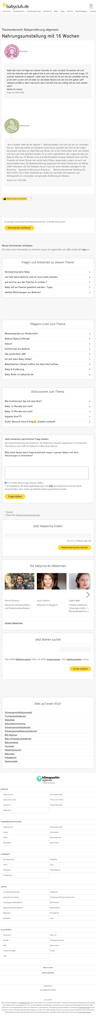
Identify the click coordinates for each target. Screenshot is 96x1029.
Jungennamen (53, 659)
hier (84, 250)
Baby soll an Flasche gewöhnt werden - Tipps (29, 287)
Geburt (8, 344)
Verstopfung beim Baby (17, 272)
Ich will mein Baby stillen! (18, 359)
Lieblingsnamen (74, 659)
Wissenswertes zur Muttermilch (21, 333)
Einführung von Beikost (17, 349)
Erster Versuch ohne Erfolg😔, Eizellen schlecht (30, 421)
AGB (50, 486)
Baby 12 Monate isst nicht (18, 406)
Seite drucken (48, 967)
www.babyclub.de (24, 1003)
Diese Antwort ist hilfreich (16, 199)
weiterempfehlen (48, 973)
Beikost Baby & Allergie (17, 338)
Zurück (9, 512)
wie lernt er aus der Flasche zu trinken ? (26, 282)
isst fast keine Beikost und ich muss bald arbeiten (31, 277)
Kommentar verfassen (19, 228)
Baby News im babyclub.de (19, 374)
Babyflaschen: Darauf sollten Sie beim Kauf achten (31, 364)
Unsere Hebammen (14, 623)
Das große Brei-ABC (15, 354)
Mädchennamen (23, 659)
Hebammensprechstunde (28, 515)
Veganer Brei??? (13, 416)
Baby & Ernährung (14, 369)
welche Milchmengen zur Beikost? (23, 292)
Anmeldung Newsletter (48, 990)
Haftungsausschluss (85, 1012)
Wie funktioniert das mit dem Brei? (23, 401)
